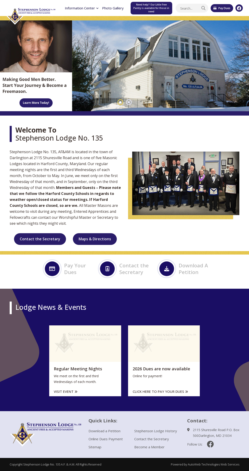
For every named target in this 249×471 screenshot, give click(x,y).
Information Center (82, 8)
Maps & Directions (95, 238)
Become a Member (149, 447)
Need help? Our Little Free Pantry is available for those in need (151, 8)
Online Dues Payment (106, 439)
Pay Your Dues (65, 268)
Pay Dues (221, 8)
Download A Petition (183, 268)
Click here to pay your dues (160, 391)
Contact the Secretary (40, 238)
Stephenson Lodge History (155, 431)
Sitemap (95, 447)
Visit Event (65, 391)
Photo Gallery (113, 8)
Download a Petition (104, 431)
